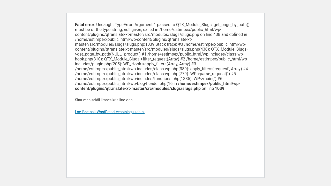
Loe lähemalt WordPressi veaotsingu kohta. (110, 112)
